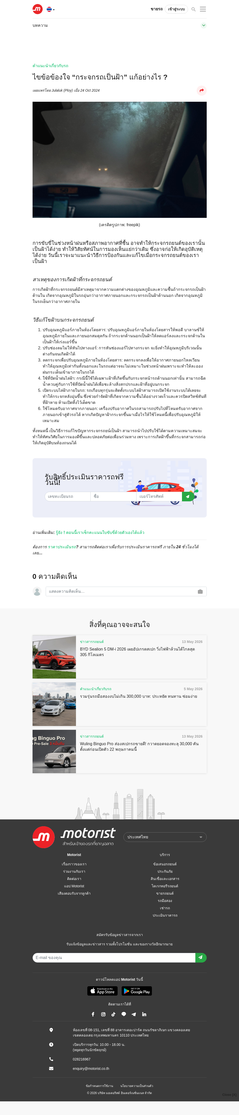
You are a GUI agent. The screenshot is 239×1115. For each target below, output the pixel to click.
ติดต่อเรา (74, 879)
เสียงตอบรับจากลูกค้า (74, 893)
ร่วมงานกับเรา (74, 871)
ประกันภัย (165, 871)
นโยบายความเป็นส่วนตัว (136, 1086)
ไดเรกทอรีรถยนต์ (165, 886)
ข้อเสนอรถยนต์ (165, 864)
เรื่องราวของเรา (74, 864)
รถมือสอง (165, 901)
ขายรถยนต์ (165, 893)
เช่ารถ (165, 908)
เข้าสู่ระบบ (176, 9)
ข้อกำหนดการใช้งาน (99, 1086)
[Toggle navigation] (204, 25)
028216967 (82, 1059)
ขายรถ (157, 9)
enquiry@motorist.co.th (91, 1069)
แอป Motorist (74, 886)
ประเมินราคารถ (165, 915)
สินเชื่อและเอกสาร (165, 879)
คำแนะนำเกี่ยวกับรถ (50, 66)
